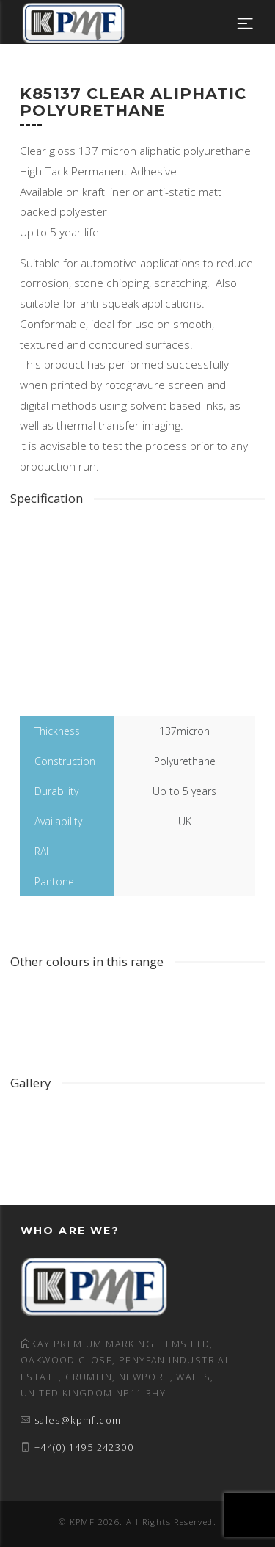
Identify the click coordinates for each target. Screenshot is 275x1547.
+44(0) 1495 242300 (83, 1447)
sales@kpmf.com (78, 1420)
